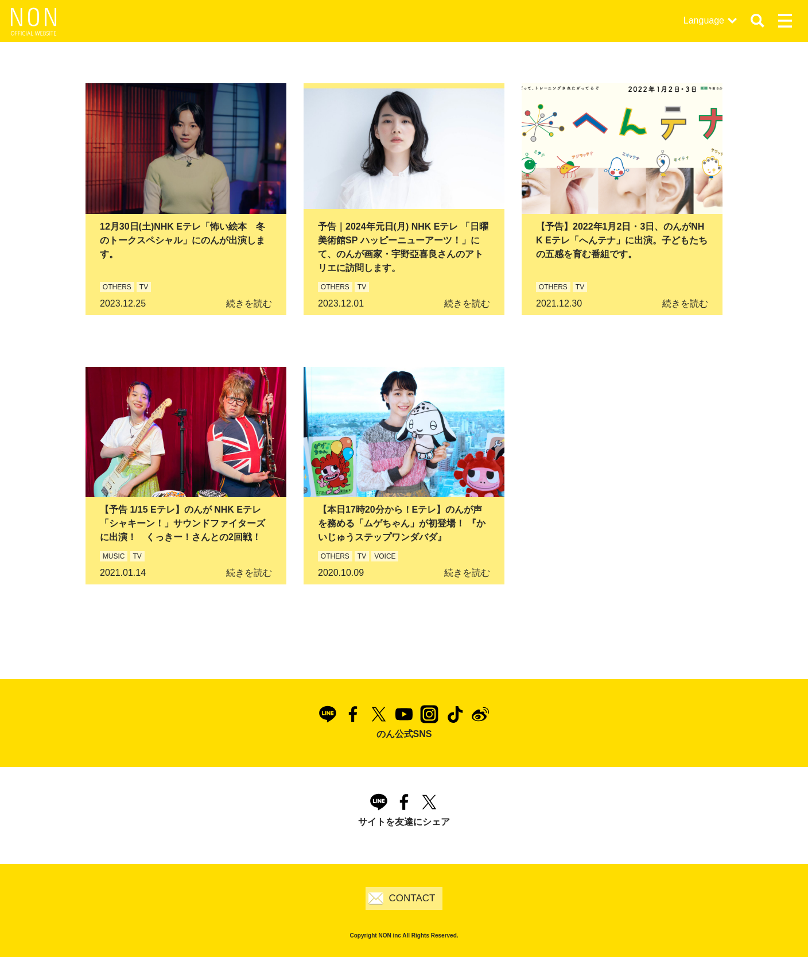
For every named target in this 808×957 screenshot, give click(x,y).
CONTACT (412, 898)
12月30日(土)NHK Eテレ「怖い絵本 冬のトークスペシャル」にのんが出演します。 (182, 240)
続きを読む (249, 303)
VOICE (384, 556)
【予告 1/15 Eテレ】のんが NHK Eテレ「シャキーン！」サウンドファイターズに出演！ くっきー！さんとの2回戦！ (182, 523)
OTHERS (117, 287)
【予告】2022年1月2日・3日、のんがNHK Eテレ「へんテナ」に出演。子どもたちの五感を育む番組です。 (622, 240)
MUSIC (114, 556)
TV (143, 287)
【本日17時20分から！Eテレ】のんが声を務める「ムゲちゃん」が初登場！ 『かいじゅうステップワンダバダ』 (401, 523)
